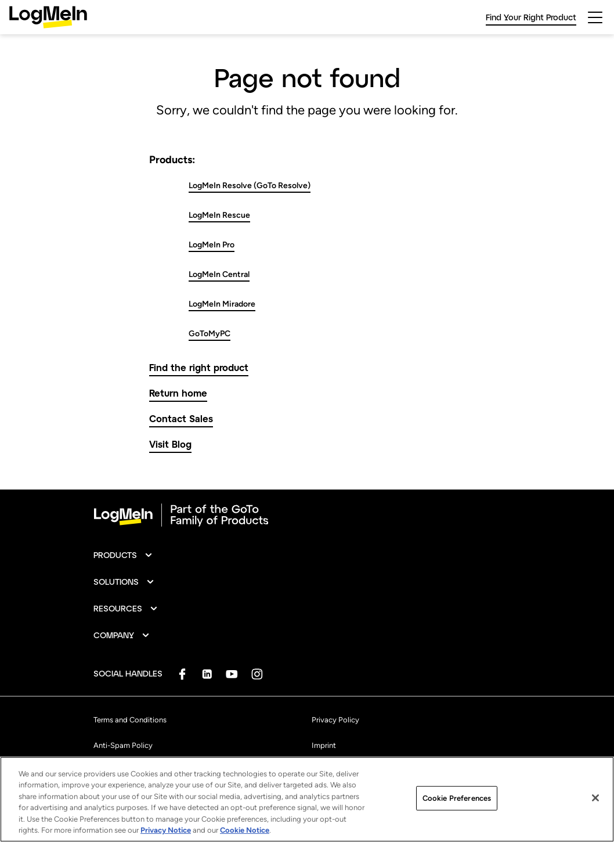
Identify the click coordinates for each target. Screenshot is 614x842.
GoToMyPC (209, 334)
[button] (123, 555)
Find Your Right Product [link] (531, 17)
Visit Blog (170, 443)
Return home (178, 392)
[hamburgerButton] (595, 17)
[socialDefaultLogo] (182, 674)
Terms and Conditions (130, 719)
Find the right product (198, 367)
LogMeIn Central (219, 274)
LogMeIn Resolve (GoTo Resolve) (249, 185)
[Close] (595, 799)
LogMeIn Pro (211, 245)
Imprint (324, 745)
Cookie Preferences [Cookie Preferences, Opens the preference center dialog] (456, 800)
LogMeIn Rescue (219, 215)
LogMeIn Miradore (222, 304)
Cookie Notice (244, 831)
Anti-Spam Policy (123, 745)
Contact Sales (181, 418)
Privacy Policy (335, 719)
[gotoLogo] (48, 17)
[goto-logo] (307, 515)
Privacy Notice (165, 831)
